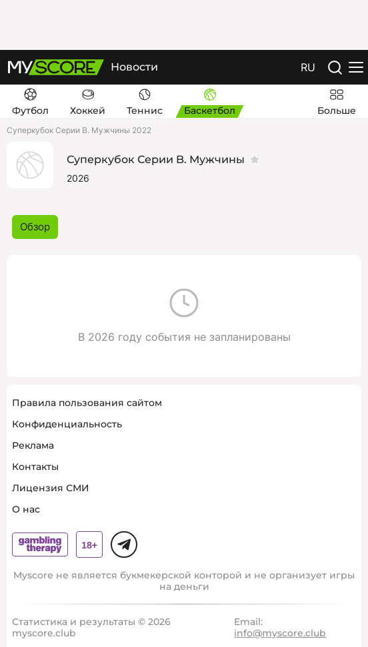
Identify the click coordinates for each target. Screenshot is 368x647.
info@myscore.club (280, 633)
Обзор (35, 226)
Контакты (35, 467)
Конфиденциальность (67, 424)
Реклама (33, 445)
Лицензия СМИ (50, 488)
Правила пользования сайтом (87, 403)
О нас (26, 509)
